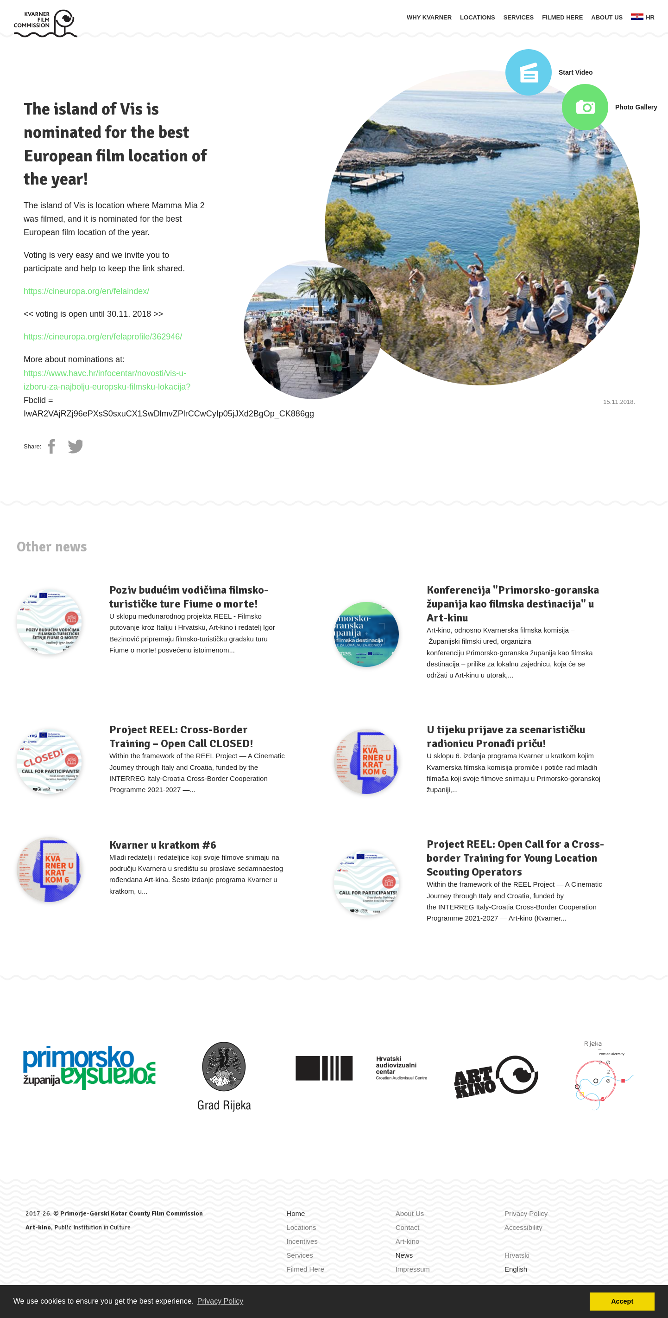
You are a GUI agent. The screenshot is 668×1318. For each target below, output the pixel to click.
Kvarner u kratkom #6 (162, 845)
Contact (408, 1227)
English (515, 1269)
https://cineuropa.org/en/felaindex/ (86, 291)
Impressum (413, 1269)
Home (295, 1213)
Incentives (302, 1241)
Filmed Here (562, 17)
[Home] (45, 22)
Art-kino (38, 1227)
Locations (477, 17)
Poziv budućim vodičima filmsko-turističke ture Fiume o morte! (188, 597)
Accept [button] (622, 1301)
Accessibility (523, 1227)
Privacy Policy (526, 1213)
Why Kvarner (429, 17)
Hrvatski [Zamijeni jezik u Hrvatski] (516, 1255)
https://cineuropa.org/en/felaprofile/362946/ (103, 336)
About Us (607, 17)
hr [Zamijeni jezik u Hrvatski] (643, 17)
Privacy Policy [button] (220, 1301)
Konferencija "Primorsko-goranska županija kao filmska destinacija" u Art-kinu (513, 604)
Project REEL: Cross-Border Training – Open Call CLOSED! (181, 736)
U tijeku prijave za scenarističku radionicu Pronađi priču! (506, 736)
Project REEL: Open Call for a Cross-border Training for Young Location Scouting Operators (515, 858)
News (404, 1255)
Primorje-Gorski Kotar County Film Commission (131, 1213)
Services (519, 17)
